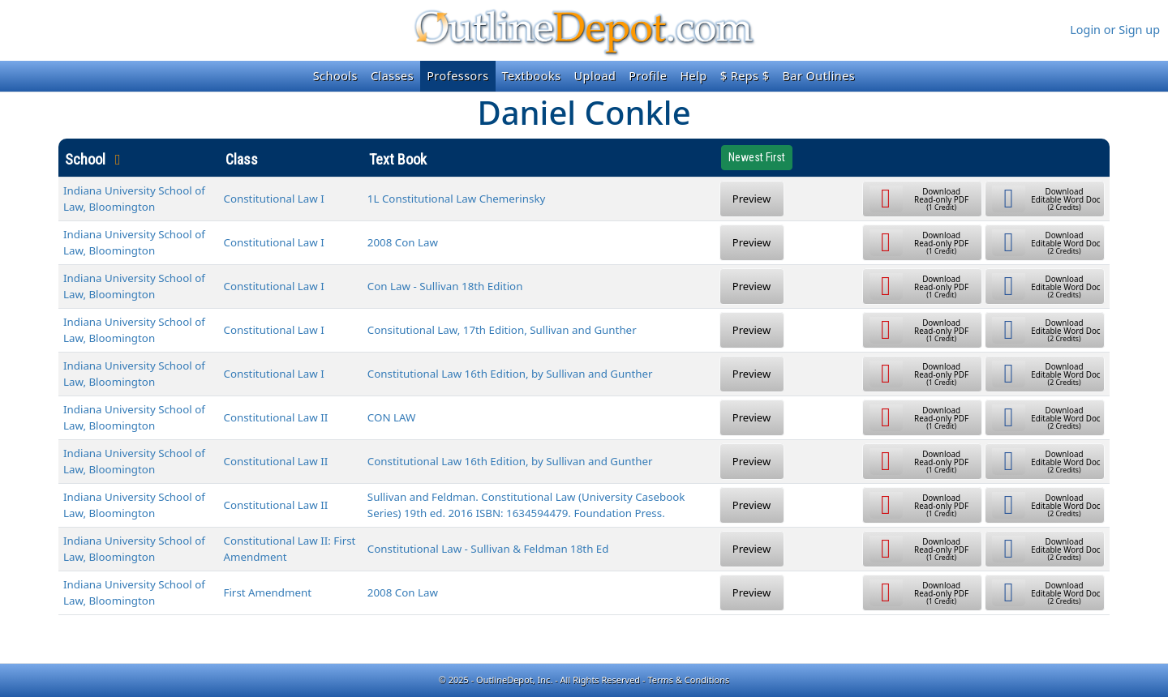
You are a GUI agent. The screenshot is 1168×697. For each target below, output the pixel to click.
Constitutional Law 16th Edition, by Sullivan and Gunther (510, 373)
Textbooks (531, 75)
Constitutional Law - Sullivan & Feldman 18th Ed (488, 548)
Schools (335, 75)
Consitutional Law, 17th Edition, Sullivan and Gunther (502, 330)
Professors (457, 75)
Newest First (756, 157)
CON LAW (391, 417)
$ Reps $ (745, 75)
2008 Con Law (402, 242)
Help (693, 75)
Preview (751, 198)
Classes (392, 75)
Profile (648, 75)
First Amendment (267, 592)
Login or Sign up (1115, 29)
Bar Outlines (818, 75)
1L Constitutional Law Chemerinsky (456, 198)
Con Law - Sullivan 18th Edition (445, 286)
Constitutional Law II (276, 417)
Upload (595, 75)
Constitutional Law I (274, 198)
